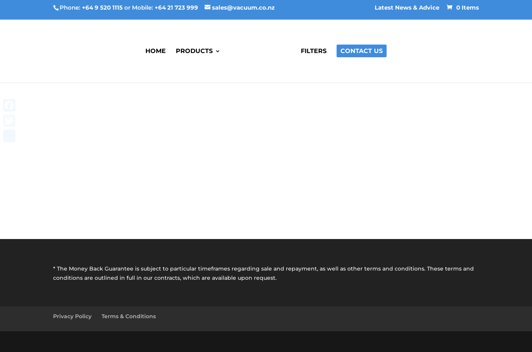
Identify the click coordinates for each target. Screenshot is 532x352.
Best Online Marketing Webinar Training (301, 341)
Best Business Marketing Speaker (161, 341)
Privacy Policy (72, 316)
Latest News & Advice (407, 8)
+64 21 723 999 (176, 7)
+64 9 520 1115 (102, 7)
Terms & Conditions (129, 316)
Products (194, 51)
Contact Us (361, 51)
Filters (314, 51)
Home (155, 51)
